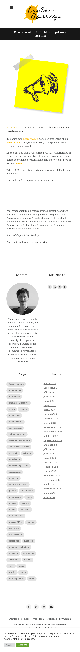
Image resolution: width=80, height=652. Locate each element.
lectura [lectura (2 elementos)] (12, 523)
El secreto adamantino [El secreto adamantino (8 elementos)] (19, 454)
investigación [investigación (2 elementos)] (15, 511)
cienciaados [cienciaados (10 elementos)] (14, 429)
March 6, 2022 (13, 127)
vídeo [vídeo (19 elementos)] (31, 592)
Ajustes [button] (9, 645)
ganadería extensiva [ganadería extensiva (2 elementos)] (18, 498)
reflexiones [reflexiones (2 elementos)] (14, 574)
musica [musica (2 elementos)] (30, 536)
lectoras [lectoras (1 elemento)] (12, 517)
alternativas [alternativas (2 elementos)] (14, 410)
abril (49, 423)
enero (50, 397)
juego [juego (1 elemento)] (29, 511)
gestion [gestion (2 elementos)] (12, 504)
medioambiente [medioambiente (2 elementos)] (16, 530)
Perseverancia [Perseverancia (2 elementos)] (15, 548)
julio (49, 406)
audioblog (64, 127)
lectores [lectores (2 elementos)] (25, 517)
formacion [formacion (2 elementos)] (13, 492)
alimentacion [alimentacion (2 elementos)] (15, 404)
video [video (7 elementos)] (23, 586)
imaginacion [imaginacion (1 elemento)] (27, 504)
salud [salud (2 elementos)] (21, 580)
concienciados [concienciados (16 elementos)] (15, 436)
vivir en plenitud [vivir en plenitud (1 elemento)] (16, 592)
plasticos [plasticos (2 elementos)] (28, 555)
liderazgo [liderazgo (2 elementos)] (25, 523)
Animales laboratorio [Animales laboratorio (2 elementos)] (19, 417)
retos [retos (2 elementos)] (11, 580)
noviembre (53, 445)
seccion (20, 131)
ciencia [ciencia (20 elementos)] (23, 423)
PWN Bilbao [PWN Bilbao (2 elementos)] (28, 567)
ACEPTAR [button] (23, 645)
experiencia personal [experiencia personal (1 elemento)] (19, 479)
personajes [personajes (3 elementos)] (14, 555)
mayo (50, 415)
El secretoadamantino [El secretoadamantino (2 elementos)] (19, 461)
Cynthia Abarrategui (34, 127)
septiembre (53, 454)
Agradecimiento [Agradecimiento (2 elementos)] (16, 398)
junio (49, 410)
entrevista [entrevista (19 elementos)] (13, 467)
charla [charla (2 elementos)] (12, 423)
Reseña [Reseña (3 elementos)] (27, 574)
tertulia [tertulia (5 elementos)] (12, 586)
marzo (50, 428)
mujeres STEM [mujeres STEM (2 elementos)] (15, 536)
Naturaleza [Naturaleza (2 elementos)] (14, 542)
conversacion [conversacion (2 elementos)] (15, 442)
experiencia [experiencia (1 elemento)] (14, 473)
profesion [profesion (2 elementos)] (13, 567)
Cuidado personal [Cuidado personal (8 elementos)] (17, 448)
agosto (50, 401)
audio (55, 127)
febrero (51, 432)
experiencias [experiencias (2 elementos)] (15, 486)
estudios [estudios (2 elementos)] (27, 467)
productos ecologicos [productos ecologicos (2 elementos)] (19, 561)
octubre (51, 450)
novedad (10, 131)
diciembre (52, 441)
